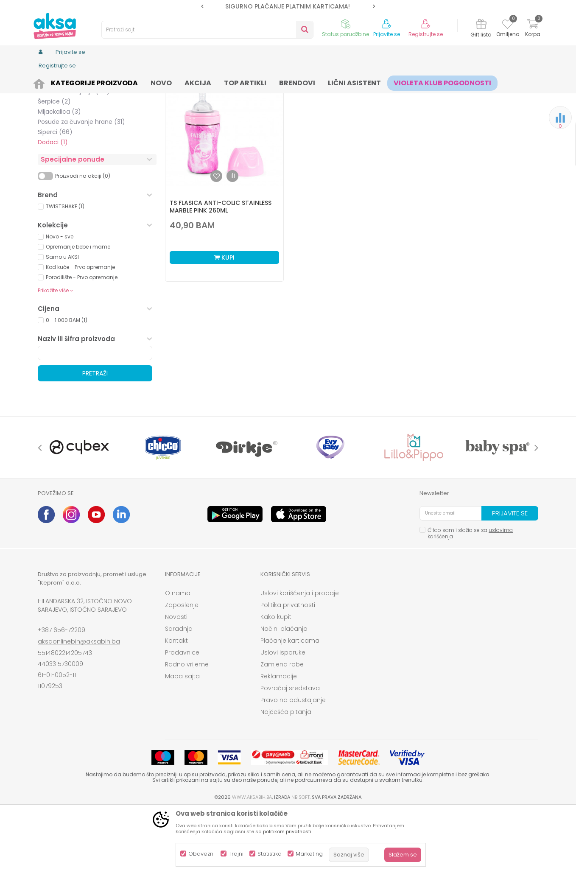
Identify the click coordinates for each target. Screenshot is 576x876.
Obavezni (201, 854)
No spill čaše (63, 136)
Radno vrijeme (187, 730)
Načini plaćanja (284, 694)
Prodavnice (182, 718)
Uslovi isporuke (282, 718)
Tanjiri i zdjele (65, 116)
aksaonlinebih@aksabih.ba (79, 707)
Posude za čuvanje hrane (81, 187)
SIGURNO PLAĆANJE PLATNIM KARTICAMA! (287, 6)
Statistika (269, 854)
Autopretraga (286, 95)
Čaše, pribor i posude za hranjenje (167, 81)
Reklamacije (278, 742)
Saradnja (179, 694)
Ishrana (107, 81)
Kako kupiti (276, 682)
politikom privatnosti (287, 831)
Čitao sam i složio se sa (470, 599)
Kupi (224, 323)
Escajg (55, 147)
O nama (177, 659)
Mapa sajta (182, 742)
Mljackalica (59, 177)
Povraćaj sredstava (290, 754)
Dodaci (53, 208)
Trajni (236, 854)
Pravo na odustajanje (293, 765)
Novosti (176, 682)
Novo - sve (59, 302)
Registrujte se (425, 34)
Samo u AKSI (62, 322)
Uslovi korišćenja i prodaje (299, 659)
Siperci (55, 197)
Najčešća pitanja (285, 777)
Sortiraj (324, 95)
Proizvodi (78, 81)
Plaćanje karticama (289, 706)
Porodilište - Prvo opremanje (81, 343)
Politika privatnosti (287, 670)
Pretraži (95, 439)
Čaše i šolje (61, 126)
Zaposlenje (182, 670)
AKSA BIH (49, 81)
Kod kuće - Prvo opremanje (80, 332)
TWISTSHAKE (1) (65, 272)
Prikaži (447, 95)
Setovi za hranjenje (74, 157)
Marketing (309, 854)
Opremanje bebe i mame (78, 312)
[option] (288, 6)
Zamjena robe (282, 730)
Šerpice (54, 167)
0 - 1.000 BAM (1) (66, 385)
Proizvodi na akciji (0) (82, 241)
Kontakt (176, 706)
